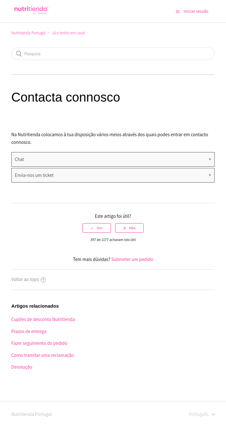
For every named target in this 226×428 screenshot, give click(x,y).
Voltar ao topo (28, 279)
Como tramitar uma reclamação (42, 355)
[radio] (96, 228)
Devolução (21, 367)
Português (199, 414)
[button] (178, 11)
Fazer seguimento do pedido (39, 343)
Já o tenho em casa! (68, 33)
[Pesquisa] (113, 53)
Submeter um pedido (132, 259)
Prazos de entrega (28, 331)
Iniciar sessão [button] (196, 11)
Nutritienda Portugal (28, 33)
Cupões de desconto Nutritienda (43, 319)
